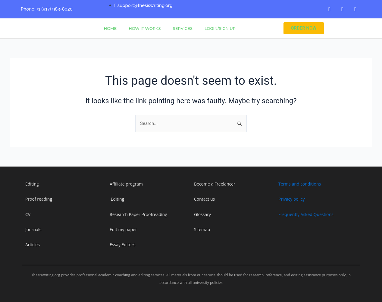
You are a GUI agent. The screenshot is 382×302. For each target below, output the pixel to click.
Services (183, 28)
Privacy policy (291, 199)
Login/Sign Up (220, 28)
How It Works (145, 28)
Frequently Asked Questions (305, 214)
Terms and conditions (299, 184)
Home (110, 28)
